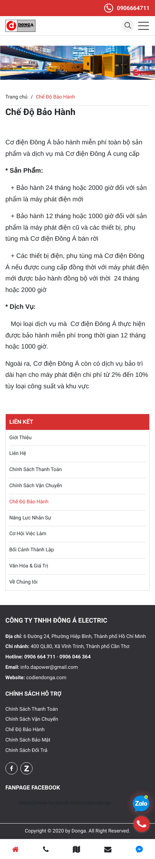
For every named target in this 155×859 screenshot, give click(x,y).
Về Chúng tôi (23, 582)
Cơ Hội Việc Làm (27, 534)
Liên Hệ (17, 453)
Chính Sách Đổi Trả (26, 750)
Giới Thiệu (20, 438)
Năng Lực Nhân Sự (30, 518)
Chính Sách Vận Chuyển (35, 486)
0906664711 (133, 8)
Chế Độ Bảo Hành (28, 502)
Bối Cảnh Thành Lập (31, 550)
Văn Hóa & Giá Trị (28, 566)
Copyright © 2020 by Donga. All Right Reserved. (77, 831)
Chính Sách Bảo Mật (27, 740)
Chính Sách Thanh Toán (35, 469)
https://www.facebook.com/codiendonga (65, 803)
